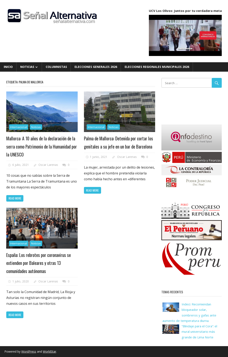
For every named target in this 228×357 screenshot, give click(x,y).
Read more (15, 198)
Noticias (27, 67)
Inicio (8, 67)
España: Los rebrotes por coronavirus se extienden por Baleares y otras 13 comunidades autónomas (39, 263)
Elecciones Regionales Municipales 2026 (157, 67)
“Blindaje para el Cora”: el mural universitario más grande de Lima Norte (199, 331)
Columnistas (56, 67)
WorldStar (49, 351)
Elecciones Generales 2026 (96, 67)
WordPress (28, 351)
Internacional (18, 127)
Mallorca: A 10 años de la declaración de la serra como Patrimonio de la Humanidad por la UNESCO (41, 146)
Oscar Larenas (48, 165)
